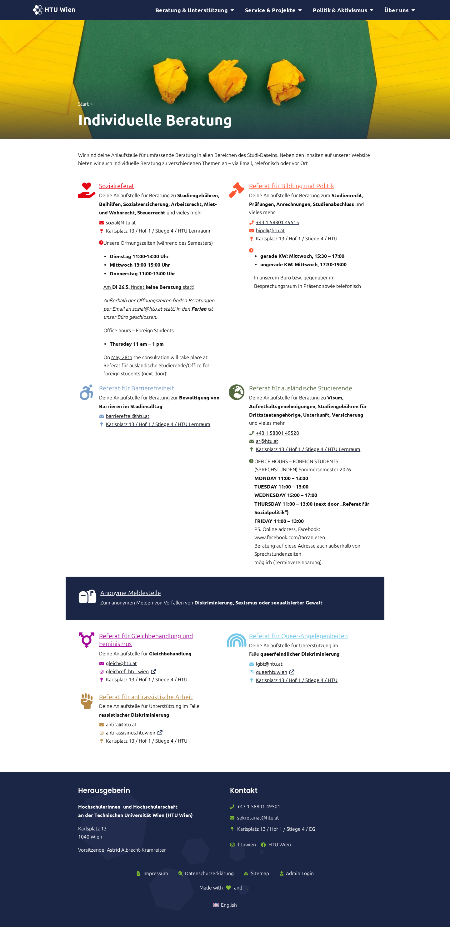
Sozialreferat (117, 187)
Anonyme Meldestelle (130, 594)
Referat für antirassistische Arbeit (146, 698)
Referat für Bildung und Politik (292, 187)
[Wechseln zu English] (225, 905)
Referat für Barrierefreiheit (137, 389)
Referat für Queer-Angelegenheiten (299, 637)
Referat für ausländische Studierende (301, 389)
